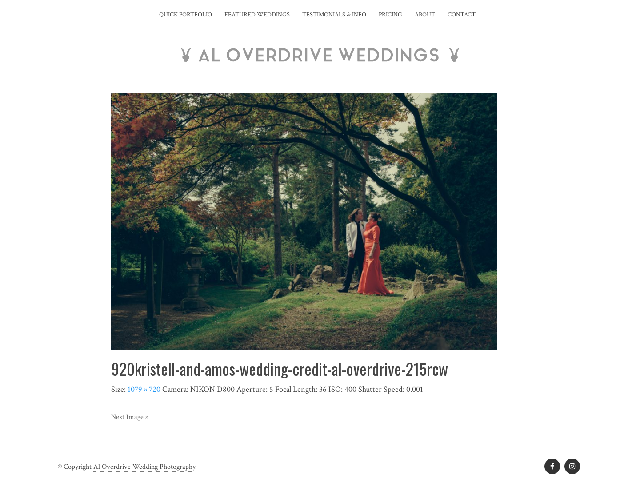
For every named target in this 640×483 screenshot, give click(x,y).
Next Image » (129, 417)
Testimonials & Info (334, 15)
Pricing (390, 15)
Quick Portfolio (185, 15)
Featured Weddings (257, 15)
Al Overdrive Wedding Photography (144, 466)
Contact (462, 15)
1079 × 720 (144, 389)
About (425, 15)
